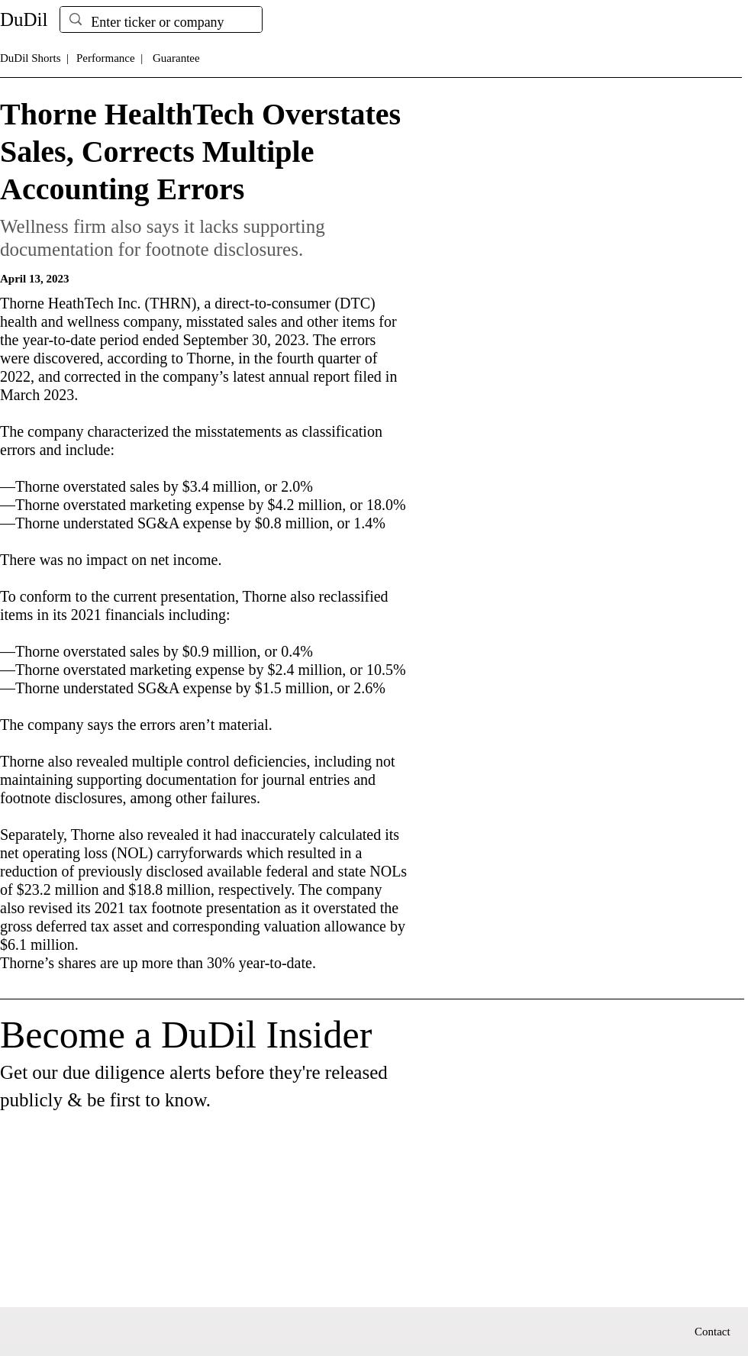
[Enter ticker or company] (160, 22)
